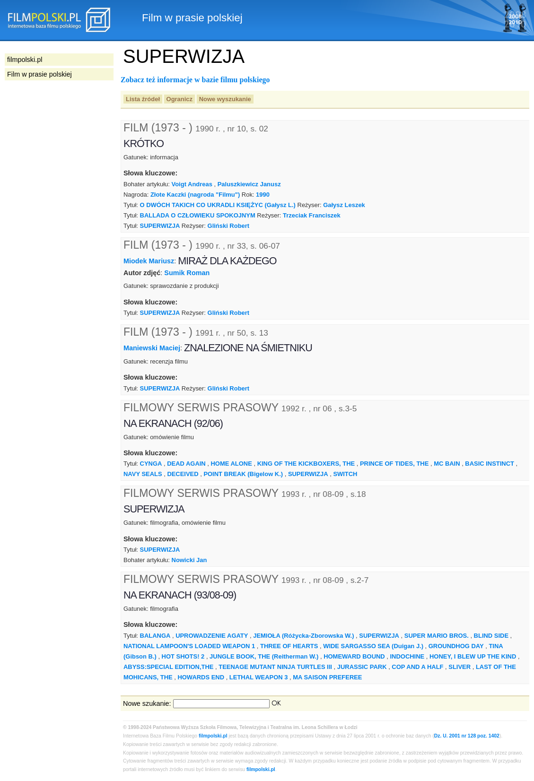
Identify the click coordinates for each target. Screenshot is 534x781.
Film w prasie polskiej (39, 74)
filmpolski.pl (213, 735)
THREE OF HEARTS (289, 646)
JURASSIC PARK (362, 666)
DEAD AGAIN (186, 463)
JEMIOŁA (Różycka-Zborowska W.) (303, 635)
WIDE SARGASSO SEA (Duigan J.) (373, 646)
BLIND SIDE (491, 635)
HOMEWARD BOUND (354, 656)
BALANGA (155, 635)
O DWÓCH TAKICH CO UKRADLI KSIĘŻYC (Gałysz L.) (218, 204)
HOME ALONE (231, 463)
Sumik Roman (187, 273)
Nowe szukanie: (147, 703)
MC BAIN (447, 463)
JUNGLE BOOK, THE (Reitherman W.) (264, 656)
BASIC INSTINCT (489, 463)
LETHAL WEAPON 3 (258, 677)
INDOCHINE (407, 656)
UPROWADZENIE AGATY (211, 635)
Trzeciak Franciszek (312, 215)
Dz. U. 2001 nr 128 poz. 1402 (466, 735)
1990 (263, 194)
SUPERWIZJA (160, 225)
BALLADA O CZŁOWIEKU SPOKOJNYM (197, 215)
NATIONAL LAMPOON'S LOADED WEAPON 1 (189, 646)
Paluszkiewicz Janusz (249, 184)
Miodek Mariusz (148, 261)
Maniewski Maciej (151, 348)
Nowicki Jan (189, 560)
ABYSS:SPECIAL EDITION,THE (168, 666)
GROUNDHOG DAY (456, 646)
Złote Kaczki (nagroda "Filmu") (195, 194)
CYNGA (151, 463)
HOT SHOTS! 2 (183, 656)
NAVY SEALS (142, 473)
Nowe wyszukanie (225, 99)
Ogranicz (179, 99)
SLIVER (459, 666)
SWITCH (345, 473)
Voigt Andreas (192, 184)
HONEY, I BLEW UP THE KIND (472, 656)
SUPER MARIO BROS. (436, 635)
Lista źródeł (143, 99)
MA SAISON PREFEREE (327, 677)
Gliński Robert (229, 225)
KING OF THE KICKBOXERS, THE (306, 463)
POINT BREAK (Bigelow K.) (243, 473)
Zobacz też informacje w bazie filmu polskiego (195, 80)
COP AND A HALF (417, 666)
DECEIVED (182, 473)
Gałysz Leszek (344, 204)
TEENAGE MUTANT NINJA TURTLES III (275, 666)
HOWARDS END (200, 677)
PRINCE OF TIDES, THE (394, 463)
